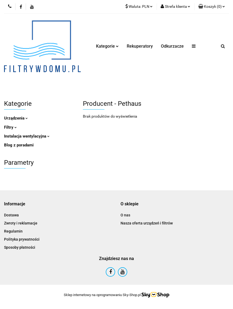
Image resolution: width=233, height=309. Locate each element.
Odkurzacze (172, 46)
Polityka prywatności (22, 239)
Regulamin (13, 231)
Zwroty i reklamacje (20, 223)
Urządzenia (16, 118)
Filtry (10, 127)
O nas (125, 215)
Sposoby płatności (19, 247)
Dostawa (11, 215)
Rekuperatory (140, 46)
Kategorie (107, 46)
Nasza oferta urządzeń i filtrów (147, 223)
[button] (211, 6)
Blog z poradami (19, 145)
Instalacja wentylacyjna (27, 136)
